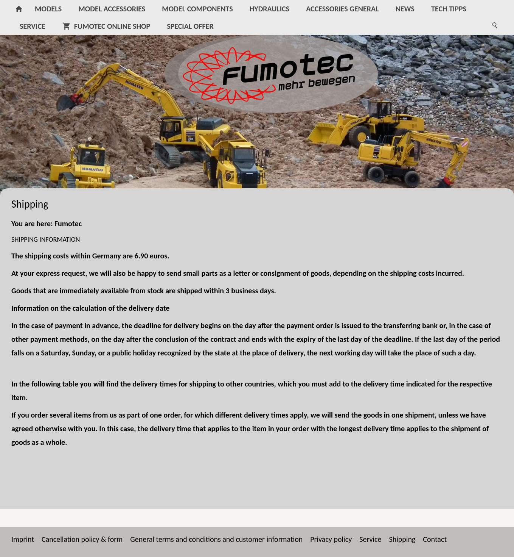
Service (370, 539)
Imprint (22, 539)
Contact (435, 539)
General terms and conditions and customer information (216, 539)
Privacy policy (331, 539)
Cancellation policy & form (82, 539)
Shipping (402, 539)
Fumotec (68, 223)
